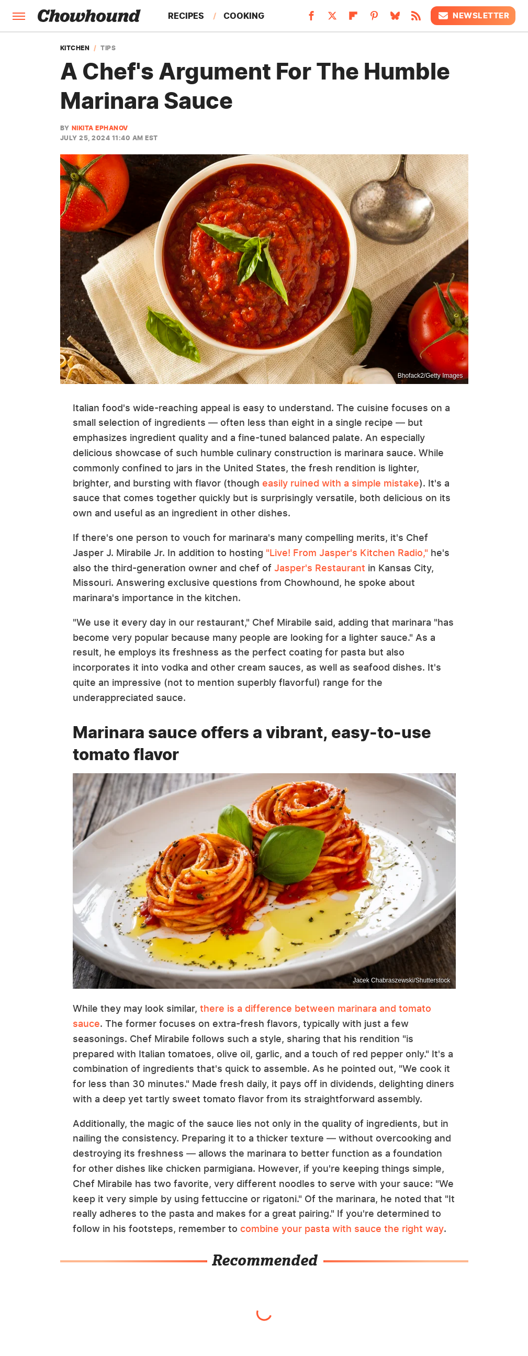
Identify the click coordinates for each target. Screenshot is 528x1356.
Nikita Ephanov (100, 128)
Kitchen (75, 48)
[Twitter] (332, 19)
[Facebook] (311, 19)
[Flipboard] (353, 19)
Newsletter (473, 15)
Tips (108, 48)
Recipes (186, 15)
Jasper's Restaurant (319, 567)
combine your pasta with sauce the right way (342, 1228)
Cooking (243, 15)
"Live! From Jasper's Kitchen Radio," (347, 552)
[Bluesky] (395, 19)
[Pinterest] (374, 19)
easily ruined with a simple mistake (340, 483)
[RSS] (416, 19)
